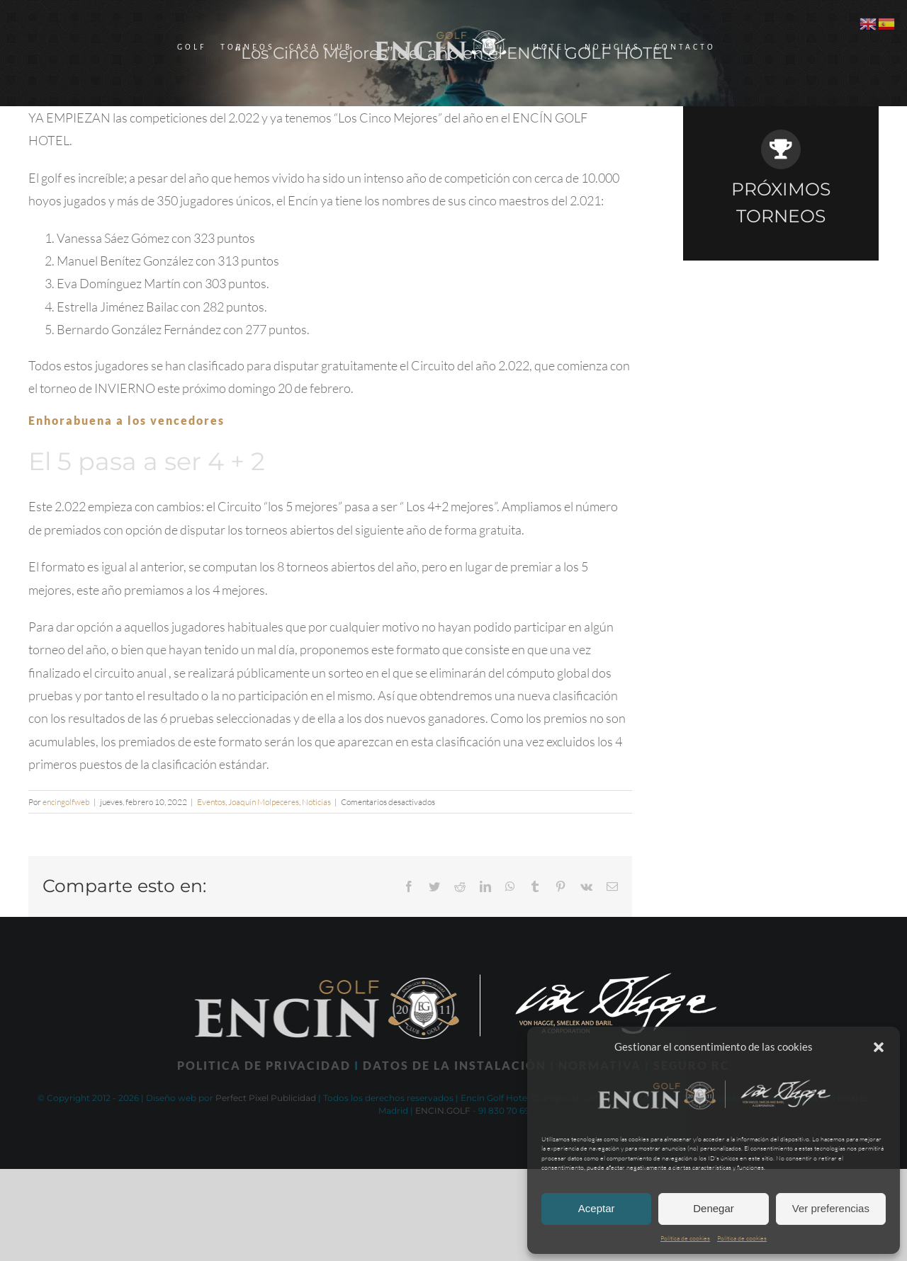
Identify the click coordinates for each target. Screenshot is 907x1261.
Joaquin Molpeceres (263, 802)
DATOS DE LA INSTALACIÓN (454, 1065)
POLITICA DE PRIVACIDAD (264, 1065)
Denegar (713, 1208)
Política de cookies (685, 1237)
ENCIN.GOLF (443, 1110)
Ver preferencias (830, 1208)
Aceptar (596, 1208)
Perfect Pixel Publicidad (265, 1097)
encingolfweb (66, 802)
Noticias (316, 802)
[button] (879, 1047)
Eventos (211, 802)
